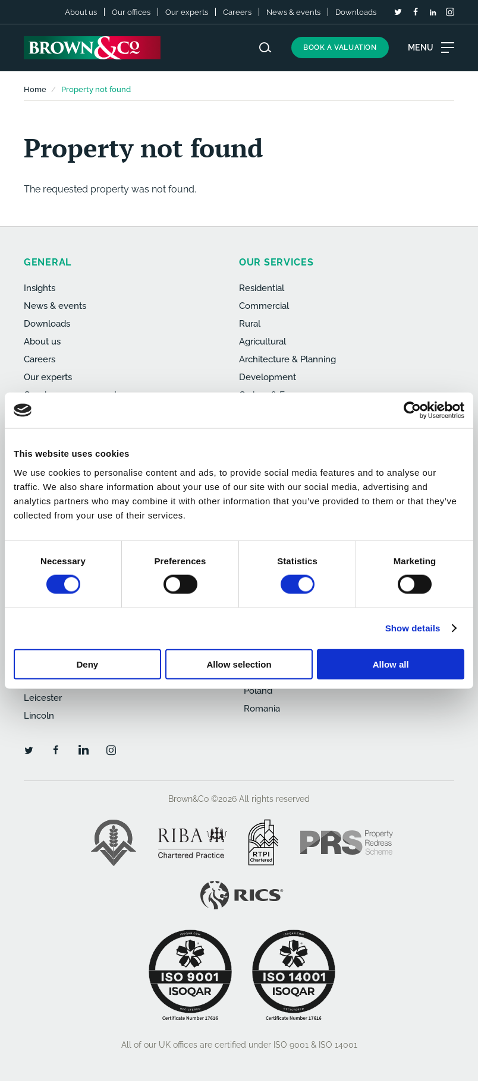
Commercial (264, 306)
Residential (261, 288)
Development (267, 377)
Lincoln (39, 715)
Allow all (391, 664)
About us (81, 12)
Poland (258, 690)
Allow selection (238, 664)
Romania (262, 708)
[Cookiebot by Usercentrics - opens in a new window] (412, 410)
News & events (293, 12)
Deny (87, 664)
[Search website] (265, 47)
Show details (413, 628)
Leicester (43, 698)
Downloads (355, 12)
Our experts (186, 12)
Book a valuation (340, 47)
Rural (249, 323)
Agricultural (262, 341)
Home (35, 89)
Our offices (131, 12)
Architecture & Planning (287, 359)
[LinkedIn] (432, 12)
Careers (237, 12)
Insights (39, 288)
